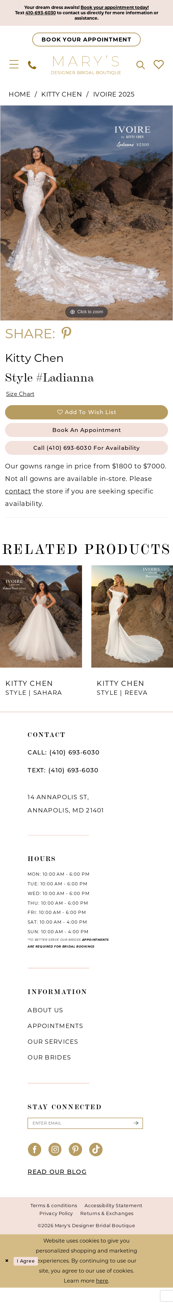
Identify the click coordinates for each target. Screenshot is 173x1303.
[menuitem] (14, 68)
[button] (14, 68)
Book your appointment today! (121, 8)
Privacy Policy (56, 1228)
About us (45, 1023)
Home (19, 97)
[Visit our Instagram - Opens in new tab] (55, 1165)
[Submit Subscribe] (136, 1137)
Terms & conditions (53, 1220)
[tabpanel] (86, 215)
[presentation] (41, 630)
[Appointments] (86, 42)
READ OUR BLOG (57, 1187)
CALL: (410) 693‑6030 (64, 765)
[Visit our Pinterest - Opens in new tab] (75, 1165)
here (102, 1296)
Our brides (49, 1070)
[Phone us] (32, 68)
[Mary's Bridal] (86, 67)
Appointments (55, 1039)
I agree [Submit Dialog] (30, 1276)
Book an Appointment (86, 439)
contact (18, 504)
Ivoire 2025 (114, 97)
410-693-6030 (52, 14)
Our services (53, 1054)
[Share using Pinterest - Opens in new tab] (66, 336)
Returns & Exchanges (106, 1228)
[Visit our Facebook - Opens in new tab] (35, 1165)
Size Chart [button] (23, 398)
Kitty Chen (61, 97)
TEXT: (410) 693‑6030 (63, 783)
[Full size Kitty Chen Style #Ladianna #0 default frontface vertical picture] (86, 215)
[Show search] (140, 68)
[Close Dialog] (8, 1276)
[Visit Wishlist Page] (158, 68)
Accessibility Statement (113, 1220)
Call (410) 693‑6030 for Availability (86, 460)
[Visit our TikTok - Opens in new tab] (96, 1165)
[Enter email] (85, 1137)
